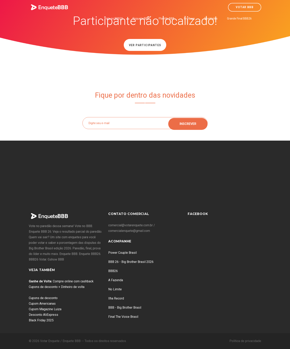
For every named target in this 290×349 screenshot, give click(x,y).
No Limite (115, 289)
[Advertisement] (145, 178)
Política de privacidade (245, 341)
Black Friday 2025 (41, 320)
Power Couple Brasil (122, 253)
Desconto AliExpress (43, 315)
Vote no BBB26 (113, 18)
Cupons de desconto (43, 298)
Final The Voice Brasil (123, 317)
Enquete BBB (141, 18)
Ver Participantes (145, 45)
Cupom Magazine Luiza (45, 309)
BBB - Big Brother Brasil (124, 307)
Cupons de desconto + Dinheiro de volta (56, 287)
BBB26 (113, 271)
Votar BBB (244, 7)
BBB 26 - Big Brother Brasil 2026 (131, 262)
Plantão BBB (166, 18)
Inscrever (188, 123)
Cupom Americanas (42, 303)
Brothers (189, 18)
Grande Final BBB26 (239, 18)
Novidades (211, 18)
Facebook (198, 214)
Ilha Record (116, 298)
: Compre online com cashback (61, 281)
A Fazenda (115, 280)
